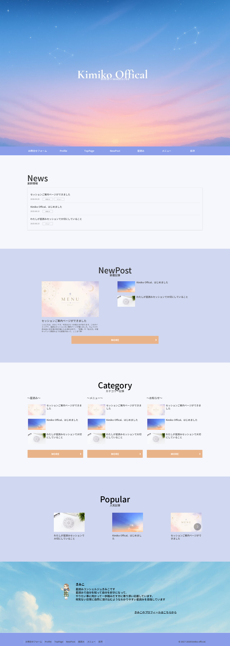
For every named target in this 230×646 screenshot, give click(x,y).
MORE (115, 340)
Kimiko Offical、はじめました (46, 206)
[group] (69, 527)
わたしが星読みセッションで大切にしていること (56, 219)
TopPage (59, 641)
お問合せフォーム (34, 641)
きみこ (80, 584)
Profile (48, 641)
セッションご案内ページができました (50, 194)
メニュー (92, 641)
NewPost (71, 641)
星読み (82, 641)
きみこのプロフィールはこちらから (155, 612)
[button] (197, 526)
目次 (101, 641)
